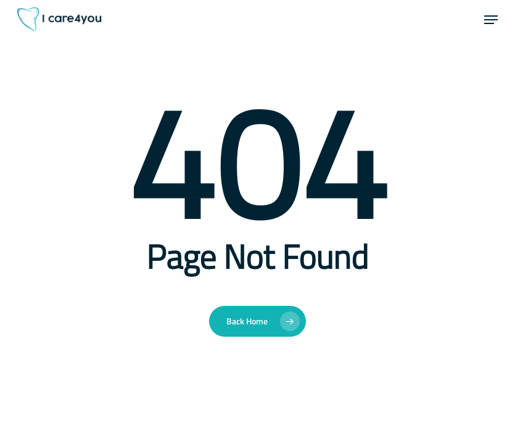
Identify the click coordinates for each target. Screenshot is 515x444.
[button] (491, 20)
